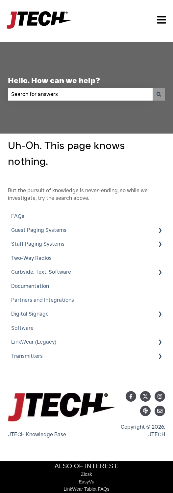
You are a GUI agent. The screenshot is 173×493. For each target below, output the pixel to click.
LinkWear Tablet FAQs (87, 489)
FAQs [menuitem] (17, 216)
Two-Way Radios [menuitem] (31, 258)
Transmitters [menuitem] (27, 356)
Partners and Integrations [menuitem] (42, 300)
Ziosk (86, 474)
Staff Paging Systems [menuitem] (37, 244)
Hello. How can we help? (54, 80)
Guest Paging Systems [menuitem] (38, 230)
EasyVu (86, 481)
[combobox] (80, 94)
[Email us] (160, 411)
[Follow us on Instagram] (160, 396)
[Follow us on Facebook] (131, 396)
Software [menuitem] (22, 328)
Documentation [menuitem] (30, 286)
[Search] (159, 94)
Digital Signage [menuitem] (30, 314)
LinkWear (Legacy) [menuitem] (33, 342)
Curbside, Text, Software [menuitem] (41, 272)
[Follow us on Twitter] (145, 396)
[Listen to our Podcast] (145, 411)
